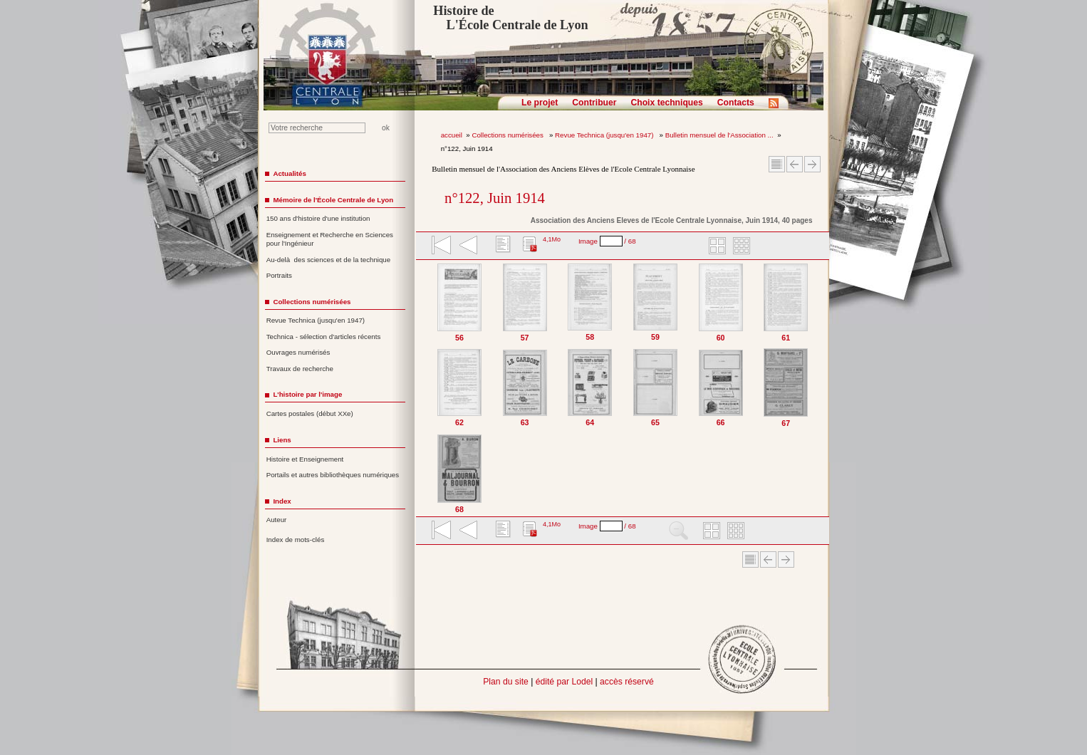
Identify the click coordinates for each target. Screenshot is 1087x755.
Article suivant (812, 164)
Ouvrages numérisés (298, 352)
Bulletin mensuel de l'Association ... (719, 135)
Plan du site (506, 682)
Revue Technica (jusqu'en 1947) (605, 135)
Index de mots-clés (295, 539)
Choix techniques (666, 103)
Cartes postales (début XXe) (309, 413)
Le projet (539, 103)
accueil (451, 135)
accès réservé (627, 682)
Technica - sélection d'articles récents (323, 336)
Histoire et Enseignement (305, 459)
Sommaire (777, 164)
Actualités (289, 173)
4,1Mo (552, 239)
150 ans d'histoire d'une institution (318, 218)
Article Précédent (794, 164)
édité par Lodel (564, 682)
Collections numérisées (508, 135)
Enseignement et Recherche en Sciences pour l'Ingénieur (329, 239)
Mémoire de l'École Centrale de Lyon (333, 200)
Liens (282, 440)
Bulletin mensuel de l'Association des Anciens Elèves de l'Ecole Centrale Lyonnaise (563, 169)
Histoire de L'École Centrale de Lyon (510, 18)
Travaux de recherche (299, 369)
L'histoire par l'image (307, 394)
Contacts (735, 103)
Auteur (276, 520)
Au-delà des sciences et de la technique (328, 260)
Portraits (279, 275)
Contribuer (594, 103)
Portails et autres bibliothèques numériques (332, 475)
